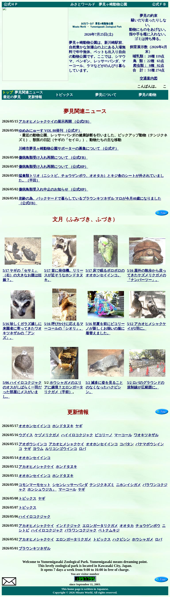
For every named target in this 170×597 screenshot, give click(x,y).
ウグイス (26, 435)
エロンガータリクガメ (100, 526)
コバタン (127, 444)
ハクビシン (121, 539)
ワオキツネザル (146, 435)
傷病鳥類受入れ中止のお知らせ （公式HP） (53, 189)
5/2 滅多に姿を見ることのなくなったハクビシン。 (104, 387)
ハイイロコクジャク (77, 435)
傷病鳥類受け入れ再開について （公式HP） (53, 166)
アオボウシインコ (33, 444)
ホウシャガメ (142, 539)
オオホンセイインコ (34, 426)
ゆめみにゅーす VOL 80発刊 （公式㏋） (50, 130)
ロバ (82, 449)
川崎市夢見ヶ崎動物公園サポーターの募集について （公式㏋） (69, 148)
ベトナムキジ (109, 530)
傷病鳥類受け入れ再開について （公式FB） (53, 157)
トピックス (27, 498)
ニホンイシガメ (128, 485)
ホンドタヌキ (62, 426)
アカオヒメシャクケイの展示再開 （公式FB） (55, 121)
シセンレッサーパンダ (70, 485)
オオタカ (127, 526)
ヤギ (78, 426)
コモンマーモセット (34, 485)
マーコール (123, 435)
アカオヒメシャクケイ (66, 444)
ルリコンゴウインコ (61, 449)
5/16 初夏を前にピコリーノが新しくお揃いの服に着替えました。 (105, 328)
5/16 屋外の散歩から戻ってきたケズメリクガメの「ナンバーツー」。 (146, 275)
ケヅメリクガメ (47, 435)
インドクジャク (68, 526)
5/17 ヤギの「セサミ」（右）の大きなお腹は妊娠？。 (22, 275)
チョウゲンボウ (147, 526)
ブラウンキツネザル (34, 548)
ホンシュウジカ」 (42, 489)
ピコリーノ (103, 435)
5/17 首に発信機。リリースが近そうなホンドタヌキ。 (63, 275)
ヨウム (38, 449)
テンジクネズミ (101, 485)
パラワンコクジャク (81, 530)
